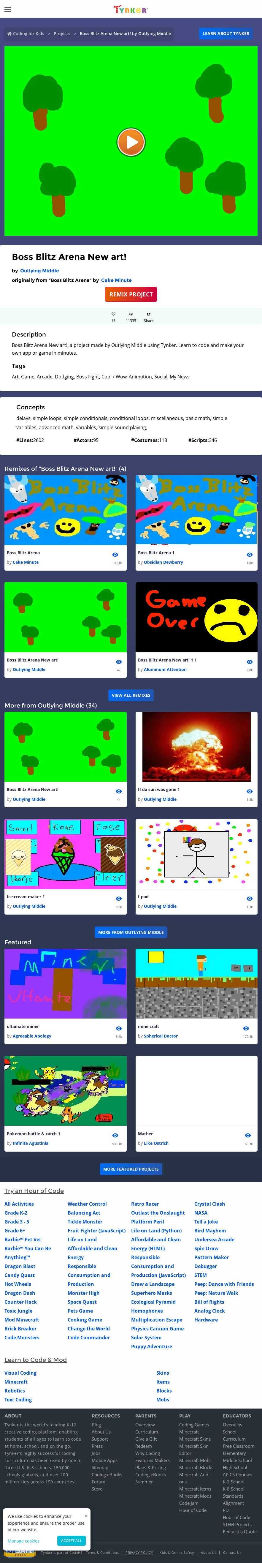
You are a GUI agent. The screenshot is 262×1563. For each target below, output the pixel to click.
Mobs (162, 1400)
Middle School (237, 1460)
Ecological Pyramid (153, 1302)
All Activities (19, 1204)
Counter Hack (20, 1302)
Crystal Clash (209, 1204)
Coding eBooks (107, 1475)
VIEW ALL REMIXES (131, 695)
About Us (101, 1432)
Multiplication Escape (156, 1320)
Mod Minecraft (21, 1320)
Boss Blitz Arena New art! (32, 660)
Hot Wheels (17, 1284)
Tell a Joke (206, 1222)
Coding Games (194, 1425)
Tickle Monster (85, 1222)
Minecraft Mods (195, 1496)
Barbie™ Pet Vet (22, 1240)
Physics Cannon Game (157, 1329)
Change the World (89, 1329)
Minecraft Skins (195, 1439)
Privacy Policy (139, 1553)
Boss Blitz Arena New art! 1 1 (167, 660)
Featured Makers (152, 1460)
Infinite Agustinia (30, 1143)
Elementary (234, 1453)
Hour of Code (193, 1510)
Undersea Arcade (214, 1240)
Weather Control (87, 1204)
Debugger (205, 1266)
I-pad (143, 897)
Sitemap (100, 1468)
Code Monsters (21, 1338)
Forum (98, 1482)
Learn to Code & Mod (35, 1360)
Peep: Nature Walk (216, 1293)
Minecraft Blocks (196, 1468)
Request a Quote (240, 1532)
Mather (145, 1134)
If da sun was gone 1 (159, 789)
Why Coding (147, 1453)
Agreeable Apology (32, 1036)
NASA (200, 1213)
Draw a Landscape (152, 1284)
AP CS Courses (237, 1475)
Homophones (147, 1311)
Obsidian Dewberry (163, 562)
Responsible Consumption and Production (89, 1275)
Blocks (164, 1391)
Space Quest (82, 1302)
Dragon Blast (19, 1266)
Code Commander (89, 1338)
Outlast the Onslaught (158, 1213)
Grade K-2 (15, 1213)
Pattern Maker (211, 1257)
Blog (96, 1425)
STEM (200, 1275)
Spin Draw (206, 1248)
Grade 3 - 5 (16, 1222)
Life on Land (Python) (156, 1231)
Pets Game (80, 1311)
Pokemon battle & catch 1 (33, 1134)
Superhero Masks (151, 1293)
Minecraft (16, 1382)
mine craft (148, 1027)
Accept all (71, 1540)
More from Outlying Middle (131, 932)
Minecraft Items (195, 1489)
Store (97, 1489)
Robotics (14, 1391)
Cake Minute (116, 280)
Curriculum (146, 1432)
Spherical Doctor (161, 1036)
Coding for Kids (28, 33)
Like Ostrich (156, 1143)
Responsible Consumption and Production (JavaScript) (158, 1266)
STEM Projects (237, 1525)
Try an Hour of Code (34, 1191)
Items (163, 1382)
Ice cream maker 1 (26, 897)
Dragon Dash (19, 1293)
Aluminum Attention (165, 669)
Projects (62, 33)
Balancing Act (84, 1213)
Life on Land (82, 1240)
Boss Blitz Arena (23, 552)
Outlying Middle (39, 271)
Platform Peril (147, 1222)
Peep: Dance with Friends (224, 1284)
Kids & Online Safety (177, 1553)
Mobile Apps (104, 1460)
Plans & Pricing (150, 1468)
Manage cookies (23, 1541)
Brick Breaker (20, 1329)
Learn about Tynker (226, 33)
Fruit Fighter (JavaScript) (97, 1231)
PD (226, 1510)
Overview (145, 1425)
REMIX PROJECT (131, 294)
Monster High (84, 1293)
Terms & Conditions (102, 1553)
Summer (144, 1482)
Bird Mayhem (210, 1231)
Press (97, 1446)
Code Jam (189, 1503)
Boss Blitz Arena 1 (156, 552)
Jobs (96, 1453)
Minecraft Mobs (195, 1460)
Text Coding (18, 1400)
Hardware (206, 1320)
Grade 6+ (14, 1231)
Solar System (146, 1338)
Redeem (143, 1446)
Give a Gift (146, 1439)
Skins (162, 1373)
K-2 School (233, 1482)
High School (235, 1468)
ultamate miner (23, 1027)
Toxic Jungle (18, 1311)
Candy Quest (19, 1275)
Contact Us (232, 1553)
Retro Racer (145, 1204)
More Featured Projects (131, 1169)
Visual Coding (20, 1373)
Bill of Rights (209, 1302)
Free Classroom (239, 1446)
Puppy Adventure (151, 1346)
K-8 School (233, 1489)
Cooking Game (85, 1320)
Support (100, 1439)
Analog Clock (209, 1311)
